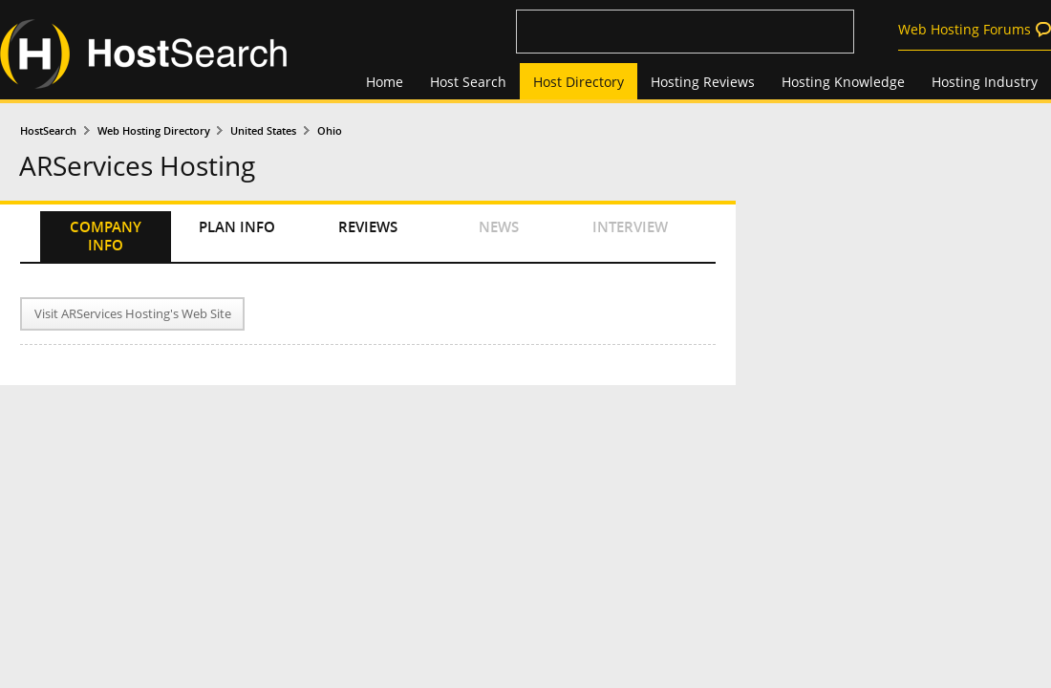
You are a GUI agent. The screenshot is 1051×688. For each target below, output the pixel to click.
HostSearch (48, 130)
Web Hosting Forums (964, 29)
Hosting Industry (985, 82)
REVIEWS (367, 227)
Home (384, 82)
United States (263, 130)
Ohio (329, 130)
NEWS (499, 227)
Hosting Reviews (703, 82)
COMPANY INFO (105, 236)
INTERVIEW (630, 227)
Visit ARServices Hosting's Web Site (132, 314)
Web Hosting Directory (153, 130)
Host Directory (578, 82)
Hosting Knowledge (843, 82)
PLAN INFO (237, 227)
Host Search (468, 82)
